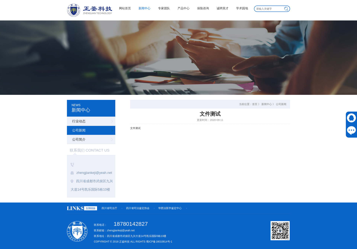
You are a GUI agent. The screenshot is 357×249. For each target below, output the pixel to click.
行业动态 (79, 121)
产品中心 (183, 8)
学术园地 (242, 8)
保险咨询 (203, 8)
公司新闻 (79, 130)
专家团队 (164, 8)
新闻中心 (144, 8)
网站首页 (125, 8)
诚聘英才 (223, 8)
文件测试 (135, 128)
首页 (254, 104)
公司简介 (79, 139)
